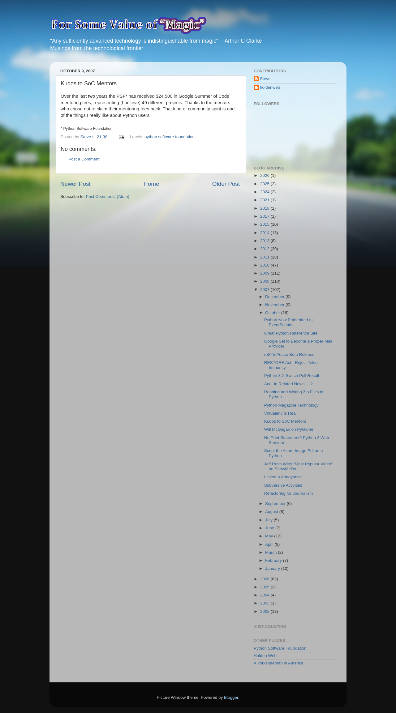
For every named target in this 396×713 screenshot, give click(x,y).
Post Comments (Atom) (107, 196)
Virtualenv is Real (280, 413)
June (270, 528)
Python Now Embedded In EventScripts (288, 322)
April (270, 544)
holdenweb (270, 87)
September (276, 503)
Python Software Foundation (280, 648)
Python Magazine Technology (291, 405)
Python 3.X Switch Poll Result (291, 375)
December (275, 296)
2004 (265, 595)
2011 (265, 257)
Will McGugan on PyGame (288, 429)
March (271, 552)
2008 (265, 281)
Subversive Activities (283, 485)
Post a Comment (84, 159)
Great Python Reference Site (291, 333)
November (275, 304)
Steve (265, 78)
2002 (265, 611)
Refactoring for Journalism (288, 493)
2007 (265, 289)
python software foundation (169, 136)
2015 (265, 224)
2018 (265, 208)
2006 (265, 579)
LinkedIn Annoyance (283, 477)
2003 (265, 603)
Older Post (226, 184)
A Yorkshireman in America (278, 663)
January (273, 568)
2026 (265, 175)
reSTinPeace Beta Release (289, 354)
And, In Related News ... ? (288, 384)
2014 (265, 232)
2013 (265, 240)
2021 (265, 200)
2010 (265, 265)
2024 (265, 192)
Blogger (231, 697)
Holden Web (265, 655)
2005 (265, 587)
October (273, 312)
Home (151, 184)
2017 (265, 216)
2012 (265, 248)
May (269, 536)
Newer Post (75, 184)
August (272, 511)
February (274, 560)
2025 (265, 183)
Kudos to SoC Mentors (285, 421)
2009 (265, 273)
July (269, 520)
